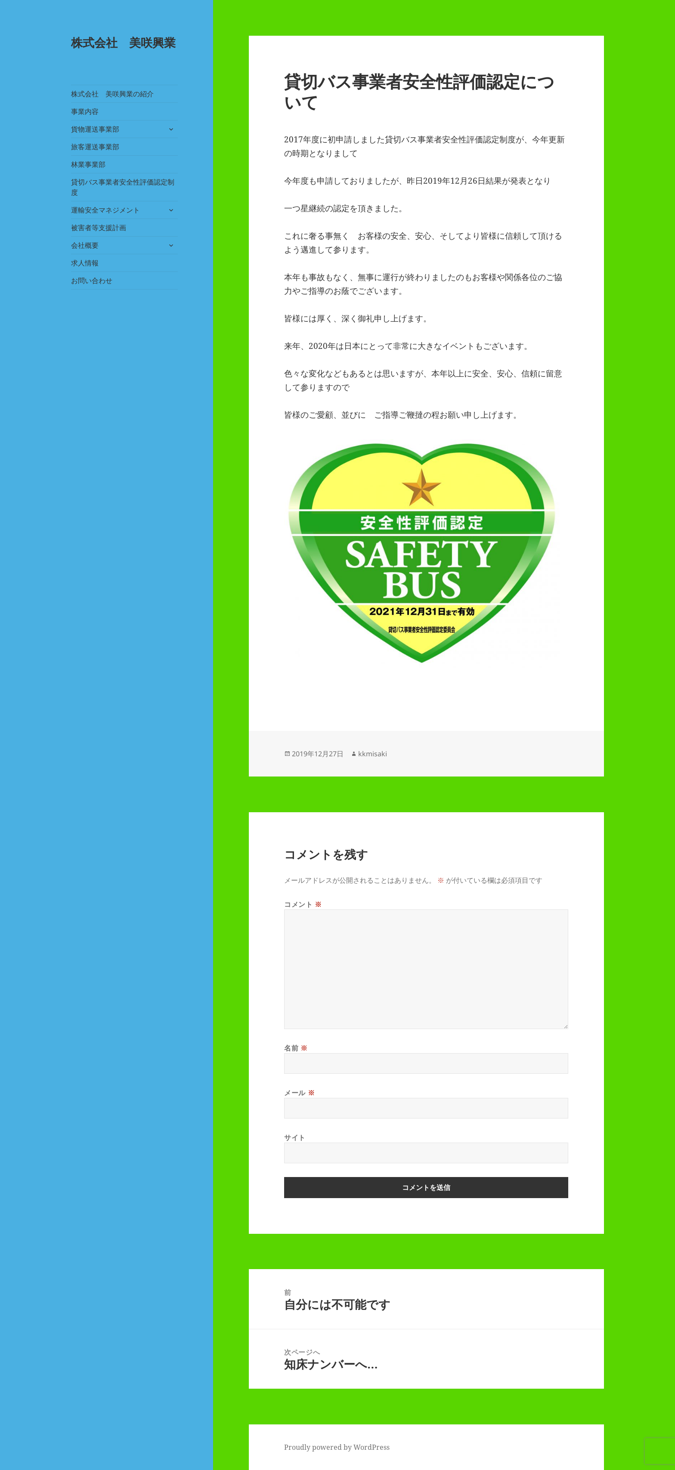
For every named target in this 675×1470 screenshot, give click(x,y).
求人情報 (85, 263)
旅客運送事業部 (95, 146)
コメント (303, 904)
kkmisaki (372, 753)
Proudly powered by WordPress (337, 1447)
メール (299, 1092)
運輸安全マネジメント (105, 210)
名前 (296, 1048)
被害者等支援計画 (98, 227)
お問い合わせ (91, 280)
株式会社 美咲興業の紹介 (112, 94)
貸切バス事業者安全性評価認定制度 (122, 187)
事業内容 (85, 111)
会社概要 (85, 245)
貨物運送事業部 (95, 129)
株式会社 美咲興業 (123, 42)
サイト (295, 1137)
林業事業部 (88, 164)
